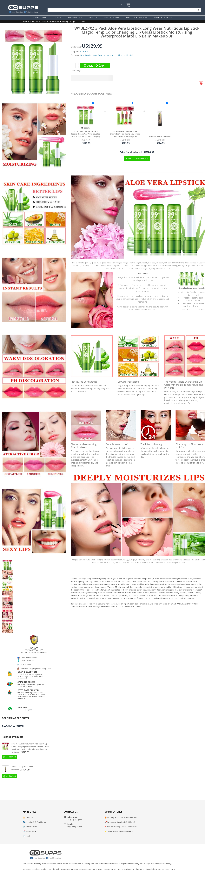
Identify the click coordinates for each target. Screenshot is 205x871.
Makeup (65, 21)
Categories (34, 21)
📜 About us (28, 817)
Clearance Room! (13, 725)
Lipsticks (82, 21)
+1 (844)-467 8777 (25, 710)
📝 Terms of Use (29, 831)
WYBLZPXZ (84, 51)
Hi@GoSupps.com (75, 826)
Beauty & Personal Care (50, 21)
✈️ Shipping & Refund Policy (34, 822)
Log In (119, 4)
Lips (73, 21)
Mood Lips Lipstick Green (159, 136)
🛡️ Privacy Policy (30, 826)
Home (25, 21)
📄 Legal (26, 836)
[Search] (123, 10)
